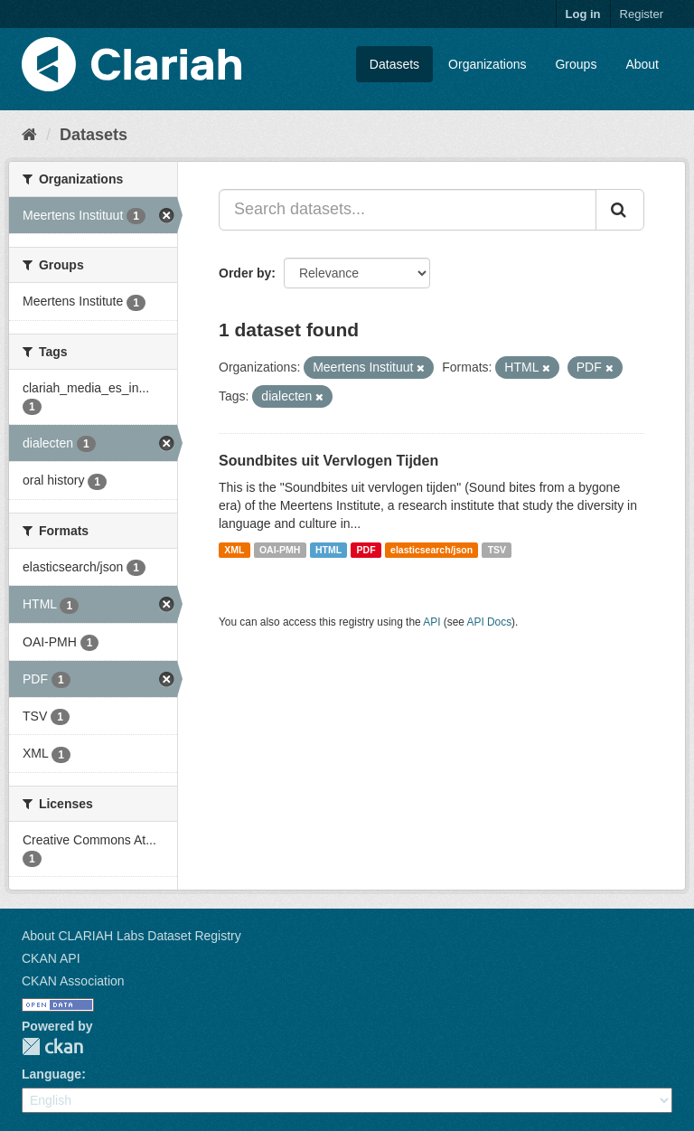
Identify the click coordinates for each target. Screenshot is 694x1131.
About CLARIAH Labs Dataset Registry (131, 935)
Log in (583, 14)
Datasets (394, 64)
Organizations (487, 64)
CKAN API (51, 958)
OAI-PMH (280, 549)
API (431, 622)
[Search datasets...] (407, 210)
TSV (497, 549)
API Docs (489, 622)
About (642, 64)
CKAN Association (73, 981)
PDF (366, 549)
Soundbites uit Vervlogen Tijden (328, 460)
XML (234, 549)
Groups (575, 64)
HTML (328, 549)
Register (641, 14)
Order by (245, 273)
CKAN (52, 1046)
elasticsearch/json (431, 549)
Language (51, 1074)
